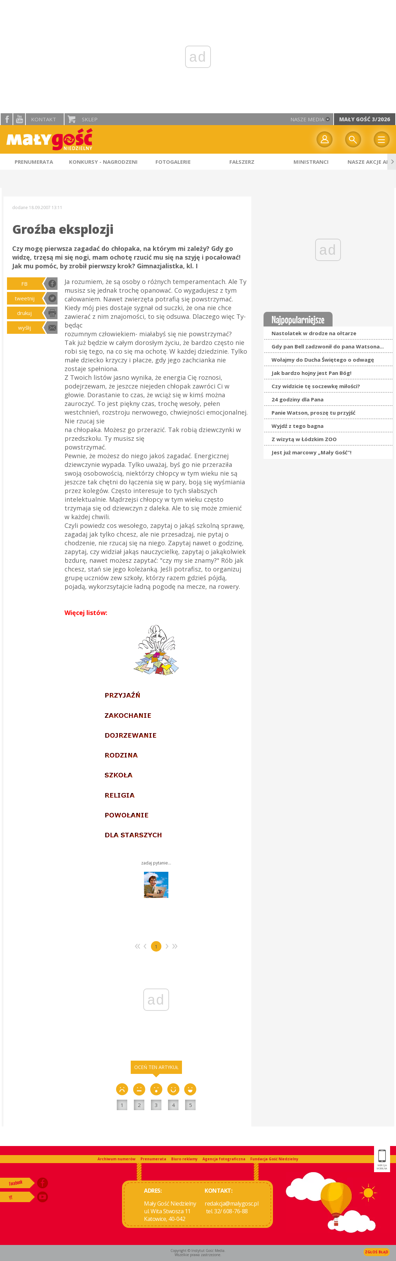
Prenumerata (153, 1158)
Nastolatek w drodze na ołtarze (314, 333)
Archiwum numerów (117, 1158)
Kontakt (43, 119)
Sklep (90, 119)
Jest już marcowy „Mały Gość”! (311, 452)
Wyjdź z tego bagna (297, 426)
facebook (7, 119)
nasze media (307, 119)
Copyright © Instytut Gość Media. (198, 1250)
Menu (382, 139)
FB (24, 283)
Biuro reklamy (184, 1158)
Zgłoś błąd (376, 1252)
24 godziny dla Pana (297, 399)
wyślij (24, 327)
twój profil (325, 139)
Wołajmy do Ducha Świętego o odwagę (323, 359)
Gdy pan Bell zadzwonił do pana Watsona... (328, 346)
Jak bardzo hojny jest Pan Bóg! (311, 373)
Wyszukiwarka (353, 139)
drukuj (24, 312)
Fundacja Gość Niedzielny (274, 1158)
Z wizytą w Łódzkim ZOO (304, 439)
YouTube (19, 119)
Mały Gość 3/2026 (364, 119)
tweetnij (25, 298)
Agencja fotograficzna (224, 1158)
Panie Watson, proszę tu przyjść (314, 412)
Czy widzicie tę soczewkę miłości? (316, 386)
